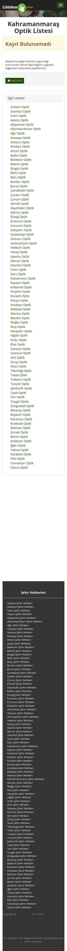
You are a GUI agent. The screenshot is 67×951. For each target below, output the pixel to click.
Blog (6, 931)
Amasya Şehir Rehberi (20, 628)
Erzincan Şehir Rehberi (20, 698)
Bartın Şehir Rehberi (19, 881)
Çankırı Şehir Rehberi (19, 676)
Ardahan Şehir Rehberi (20, 885)
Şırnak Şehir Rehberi (19, 878)
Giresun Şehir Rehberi (20, 713)
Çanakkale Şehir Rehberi (21, 672)
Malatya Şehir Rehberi (20, 771)
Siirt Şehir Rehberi (18, 815)
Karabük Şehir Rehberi (20, 896)
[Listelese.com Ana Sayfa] (18, 5)
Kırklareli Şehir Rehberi (21, 753)
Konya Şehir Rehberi (19, 764)
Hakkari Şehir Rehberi (20, 720)
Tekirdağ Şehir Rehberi (20, 826)
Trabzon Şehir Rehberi (20, 834)
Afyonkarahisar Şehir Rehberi (24, 621)
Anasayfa (15, 80)
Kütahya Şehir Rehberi (20, 768)
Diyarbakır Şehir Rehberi (21, 687)
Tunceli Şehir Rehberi (20, 837)
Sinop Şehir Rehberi (19, 819)
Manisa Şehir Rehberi (20, 775)
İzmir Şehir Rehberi (18, 610)
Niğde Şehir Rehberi (19, 797)
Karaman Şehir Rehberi (21, 867)
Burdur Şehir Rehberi (19, 665)
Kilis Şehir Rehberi (18, 900)
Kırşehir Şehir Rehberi (20, 757)
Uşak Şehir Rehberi (18, 845)
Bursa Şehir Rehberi (19, 669)
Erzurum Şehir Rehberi (20, 702)
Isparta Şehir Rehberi (19, 727)
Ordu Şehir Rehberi (18, 801)
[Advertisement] (32, 532)
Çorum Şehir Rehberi (19, 680)
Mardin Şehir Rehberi (20, 782)
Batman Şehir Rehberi (20, 874)
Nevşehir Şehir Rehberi (21, 793)
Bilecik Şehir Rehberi (19, 651)
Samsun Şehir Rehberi (20, 812)
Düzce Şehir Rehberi (19, 907)
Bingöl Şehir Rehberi (19, 654)
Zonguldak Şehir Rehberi (22, 856)
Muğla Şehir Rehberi (19, 786)
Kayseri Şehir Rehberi (20, 749)
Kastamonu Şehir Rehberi (22, 746)
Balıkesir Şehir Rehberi (20, 647)
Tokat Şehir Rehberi (19, 830)
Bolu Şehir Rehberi (18, 661)
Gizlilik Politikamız (13, 927)
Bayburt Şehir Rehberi (20, 863)
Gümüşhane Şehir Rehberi (23, 716)
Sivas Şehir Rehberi (18, 823)
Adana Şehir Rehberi (19, 614)
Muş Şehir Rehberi (18, 790)
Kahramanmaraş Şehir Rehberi (25, 779)
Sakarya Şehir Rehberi (20, 808)
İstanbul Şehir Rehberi (20, 606)
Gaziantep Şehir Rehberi (21, 709)
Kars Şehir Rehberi (18, 742)
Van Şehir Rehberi (18, 848)
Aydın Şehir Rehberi (19, 643)
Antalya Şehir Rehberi (20, 636)
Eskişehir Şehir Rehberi (21, 705)
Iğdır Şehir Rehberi (18, 889)
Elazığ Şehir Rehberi (19, 694)
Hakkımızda (17, 931)
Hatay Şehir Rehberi (19, 724)
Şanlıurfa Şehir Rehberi (21, 841)
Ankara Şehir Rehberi (19, 603)
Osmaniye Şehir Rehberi (21, 903)
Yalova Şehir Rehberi (19, 892)
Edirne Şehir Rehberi (19, 691)
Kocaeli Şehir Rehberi (20, 760)
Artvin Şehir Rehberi (19, 639)
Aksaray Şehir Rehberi (20, 859)
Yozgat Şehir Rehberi (19, 852)
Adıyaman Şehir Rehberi (21, 618)
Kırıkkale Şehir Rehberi (20, 870)
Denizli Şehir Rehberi (19, 683)
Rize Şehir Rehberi (18, 804)
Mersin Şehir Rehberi (19, 731)
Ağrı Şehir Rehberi (18, 625)
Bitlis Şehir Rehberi (18, 658)
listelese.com (24, 914)
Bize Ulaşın (31, 931)
